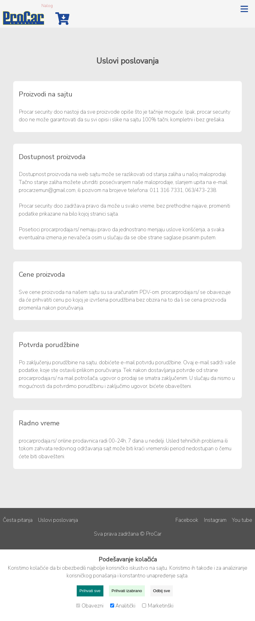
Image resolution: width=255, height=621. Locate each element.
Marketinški (157, 605)
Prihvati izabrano (127, 590)
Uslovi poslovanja (58, 520)
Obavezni (90, 605)
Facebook (186, 520)
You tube (242, 520)
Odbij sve (161, 590)
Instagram (215, 520)
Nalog (47, 6)
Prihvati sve (90, 590)
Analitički (123, 605)
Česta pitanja (18, 520)
